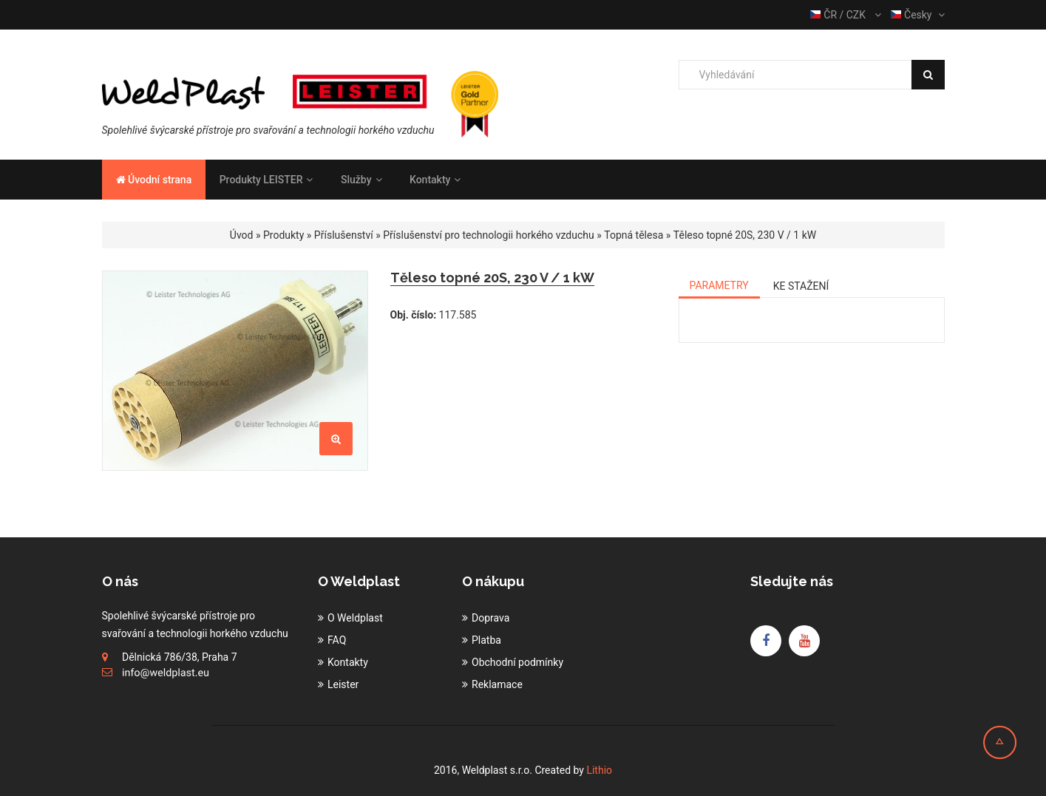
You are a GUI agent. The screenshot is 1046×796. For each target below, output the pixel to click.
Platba (486, 640)
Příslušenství (343, 235)
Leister (343, 684)
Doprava (490, 618)
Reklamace (497, 684)
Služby (361, 180)
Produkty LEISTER (266, 180)
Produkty (283, 235)
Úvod (242, 235)
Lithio (599, 770)
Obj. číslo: (413, 315)
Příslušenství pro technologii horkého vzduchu (488, 235)
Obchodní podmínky (517, 662)
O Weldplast (355, 618)
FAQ (336, 640)
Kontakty (435, 180)
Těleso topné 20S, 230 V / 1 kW (744, 235)
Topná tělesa (633, 235)
